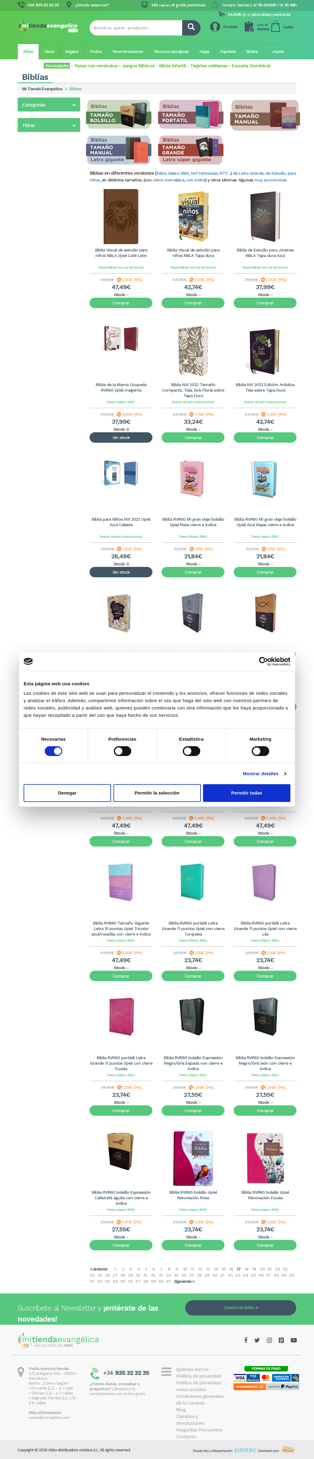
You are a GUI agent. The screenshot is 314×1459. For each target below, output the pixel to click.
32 (153, 1275)
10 (185, 1269)
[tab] (49, 104)
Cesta (288, 27)
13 (208, 1269)
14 (216, 1269)
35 (176, 1275)
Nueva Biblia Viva (39, 330)
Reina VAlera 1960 (193, 536)
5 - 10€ (36, 380)
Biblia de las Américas (43, 142)
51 (92, 1281)
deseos (263, 27)
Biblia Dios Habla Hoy (42, 244)
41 (222, 1275)
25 (99, 1275)
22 (277, 1269)
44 (245, 1275)
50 (291, 1275)
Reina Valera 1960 (172, 173)
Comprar (121, 302)
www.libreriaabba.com (49, 1417)
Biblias (28, 51)
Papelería (228, 51)
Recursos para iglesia (171, 51)
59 (153, 1281)
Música (252, 51)
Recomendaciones (128, 51)
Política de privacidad (198, 1376)
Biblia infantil (34, 150)
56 (130, 1281)
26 (107, 1275)
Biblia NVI (31, 236)
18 (246, 1269)
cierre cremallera (168, 179)
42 (230, 1275)
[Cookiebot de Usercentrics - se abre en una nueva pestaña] (263, 661)
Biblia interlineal (37, 283)
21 (269, 1269)
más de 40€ (41, 403)
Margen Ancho (36, 322)
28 (122, 1275)
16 (231, 1269)
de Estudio (275, 173)
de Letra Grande (248, 173)
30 (138, 1275)
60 (161, 1281)
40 (214, 1275)
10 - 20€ (37, 388)
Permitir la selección (157, 792)
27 (115, 1275)
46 (260, 1275)
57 (138, 1281)
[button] (48, 105)
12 (200, 1269)
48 (276, 1275)
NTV (224, 173)
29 (130, 1275)
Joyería (278, 51)
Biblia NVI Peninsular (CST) (48, 228)
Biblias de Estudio (39, 134)
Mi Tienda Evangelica (42, 88)
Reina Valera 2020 (40, 166)
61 (168, 1281)
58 (145, 1281)
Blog (181, 1409)
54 (115, 1281)
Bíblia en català (37, 219)
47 (268, 1275)
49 (283, 1275)
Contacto (186, 1436)
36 (184, 1275)
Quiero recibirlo (239, 1307)
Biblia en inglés (36, 252)
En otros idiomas (39, 313)
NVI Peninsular (204, 173)
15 (223, 1269)
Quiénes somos (192, 1369)
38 (199, 1275)
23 (285, 1269)
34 (168, 1275)
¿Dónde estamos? (92, 4)
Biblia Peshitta (36, 291)
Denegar (67, 792)
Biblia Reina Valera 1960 (45, 118)
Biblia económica (39, 182)
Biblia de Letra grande (44, 125)
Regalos (71, 51)
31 (145, 1275)
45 (253, 1275)
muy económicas (270, 179)
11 (192, 1269)
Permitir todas (246, 792)
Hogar (204, 51)
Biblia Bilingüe (35, 260)
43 (237, 1275)
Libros (49, 51)
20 (262, 1269)
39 (207, 1275)
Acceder (230, 26)
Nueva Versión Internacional (193, 402)
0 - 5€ (36, 372)
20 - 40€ (38, 395)
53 (107, 1281)
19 (254, 1269)
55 (122, 1281)
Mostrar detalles (261, 773)
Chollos (95, 51)
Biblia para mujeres (41, 158)
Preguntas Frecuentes (199, 1430)
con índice (195, 179)
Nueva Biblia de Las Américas (121, 267)
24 (92, 1275)
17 (239, 1269)
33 (161, 1275)
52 (99, 1281)
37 (191, 1275)
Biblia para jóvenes (40, 174)
